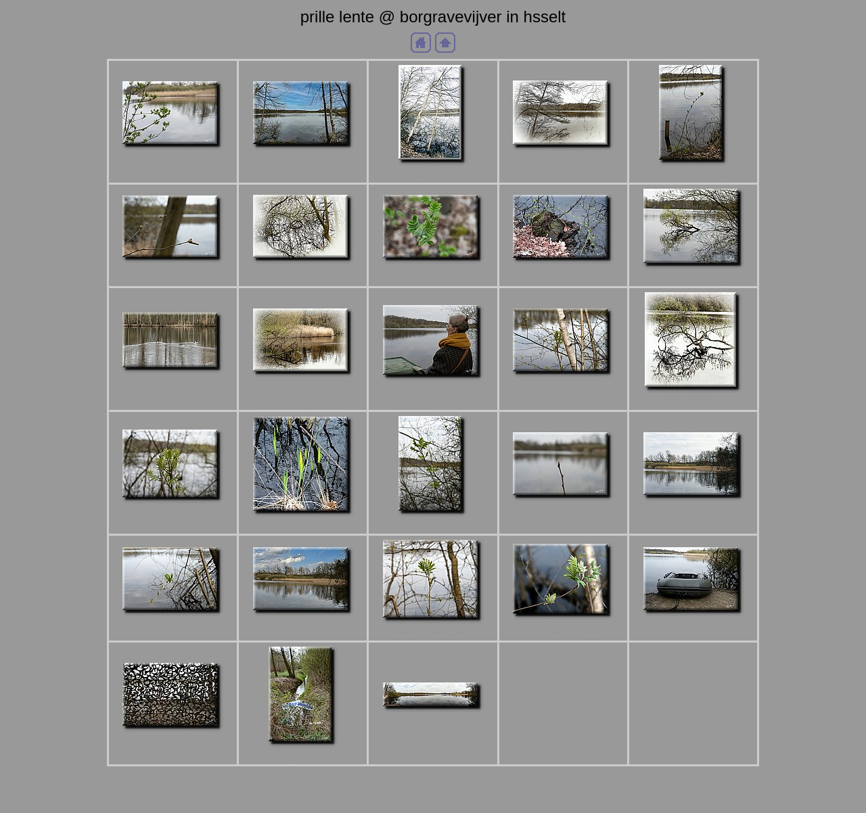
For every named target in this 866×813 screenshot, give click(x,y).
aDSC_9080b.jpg (173, 740)
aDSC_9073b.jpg (563, 628)
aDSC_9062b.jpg (303, 625)
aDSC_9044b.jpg (433, 272)
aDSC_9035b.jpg (693, 174)
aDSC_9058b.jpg (563, 510)
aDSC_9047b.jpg (173, 382)
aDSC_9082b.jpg (303, 756)
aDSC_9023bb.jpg (303, 159)
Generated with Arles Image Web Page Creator (433, 796)
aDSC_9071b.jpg (433, 632)
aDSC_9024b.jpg (433, 174)
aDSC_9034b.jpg (563, 159)
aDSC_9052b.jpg (563, 386)
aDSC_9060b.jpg (693, 510)
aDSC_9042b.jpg (173, 271)
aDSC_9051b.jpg (433, 389)
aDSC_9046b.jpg (693, 278)
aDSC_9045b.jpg (563, 272)
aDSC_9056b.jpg (303, 525)
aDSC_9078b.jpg (693, 625)
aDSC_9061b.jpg (173, 625)
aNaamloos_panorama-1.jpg (433, 721)
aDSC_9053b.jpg (693, 401)
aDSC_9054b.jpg (173, 512)
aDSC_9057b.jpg (433, 525)
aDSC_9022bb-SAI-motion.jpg (172, 159)
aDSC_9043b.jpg (303, 272)
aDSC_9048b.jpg (303, 386)
